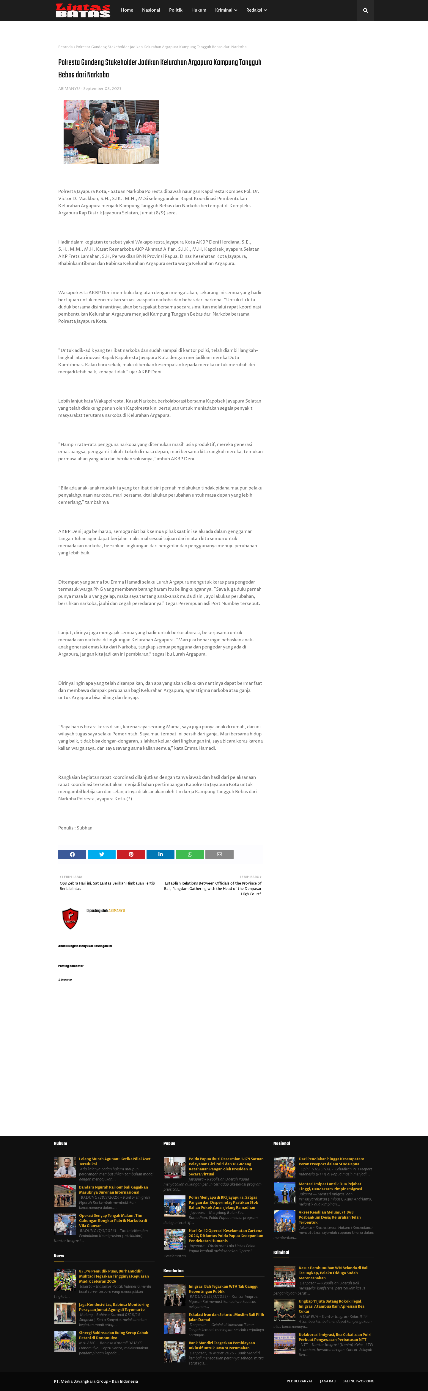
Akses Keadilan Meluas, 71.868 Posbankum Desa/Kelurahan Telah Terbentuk (330, 1217)
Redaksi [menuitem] (254, 10)
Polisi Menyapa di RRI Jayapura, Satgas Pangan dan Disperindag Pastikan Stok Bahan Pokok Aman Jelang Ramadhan (223, 1202)
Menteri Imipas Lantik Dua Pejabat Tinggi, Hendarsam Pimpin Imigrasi (330, 1187)
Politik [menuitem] (175, 10)
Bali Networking (358, 1381)
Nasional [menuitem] (151, 10)
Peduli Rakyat (300, 1381)
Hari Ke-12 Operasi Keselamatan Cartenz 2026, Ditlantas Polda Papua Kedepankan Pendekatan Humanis (226, 1235)
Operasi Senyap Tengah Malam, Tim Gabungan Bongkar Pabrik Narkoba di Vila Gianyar (113, 1220)
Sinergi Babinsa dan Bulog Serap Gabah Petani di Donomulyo (113, 1335)
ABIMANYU (69, 88)
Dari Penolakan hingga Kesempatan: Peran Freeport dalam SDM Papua (331, 1162)
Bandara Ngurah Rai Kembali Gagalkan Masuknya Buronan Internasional (113, 1190)
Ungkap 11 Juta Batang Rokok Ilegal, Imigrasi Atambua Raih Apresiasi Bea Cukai (331, 1306)
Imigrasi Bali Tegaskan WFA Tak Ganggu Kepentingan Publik (224, 1289)
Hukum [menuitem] (198, 10)
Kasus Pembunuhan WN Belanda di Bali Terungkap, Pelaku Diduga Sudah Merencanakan (334, 1273)
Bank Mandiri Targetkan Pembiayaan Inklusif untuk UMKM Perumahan (222, 1346)
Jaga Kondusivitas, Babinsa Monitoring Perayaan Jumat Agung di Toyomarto (114, 1307)
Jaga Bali (328, 1381)
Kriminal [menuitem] (223, 10)
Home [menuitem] (127, 10)
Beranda (65, 47)
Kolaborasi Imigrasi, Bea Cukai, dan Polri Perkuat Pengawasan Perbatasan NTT (335, 1337)
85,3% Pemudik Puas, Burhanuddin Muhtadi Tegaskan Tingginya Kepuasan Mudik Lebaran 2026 (114, 1276)
